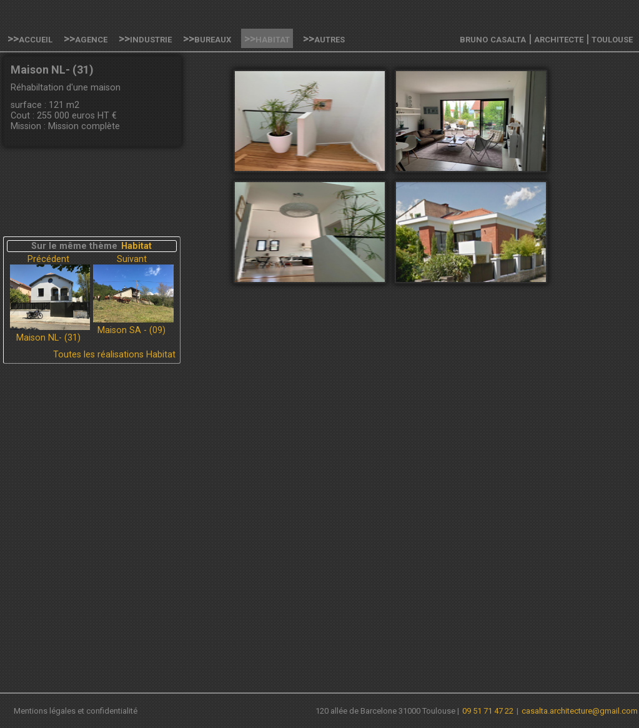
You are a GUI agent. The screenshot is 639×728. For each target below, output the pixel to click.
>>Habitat (267, 38)
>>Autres (324, 38)
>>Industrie (145, 38)
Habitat (136, 246)
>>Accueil (29, 38)
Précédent (48, 259)
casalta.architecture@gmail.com (580, 711)
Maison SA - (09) (131, 330)
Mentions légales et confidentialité (75, 711)
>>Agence (85, 38)
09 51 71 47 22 (487, 711)
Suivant (132, 259)
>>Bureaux (207, 38)
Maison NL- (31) (48, 337)
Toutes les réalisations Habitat (114, 354)
